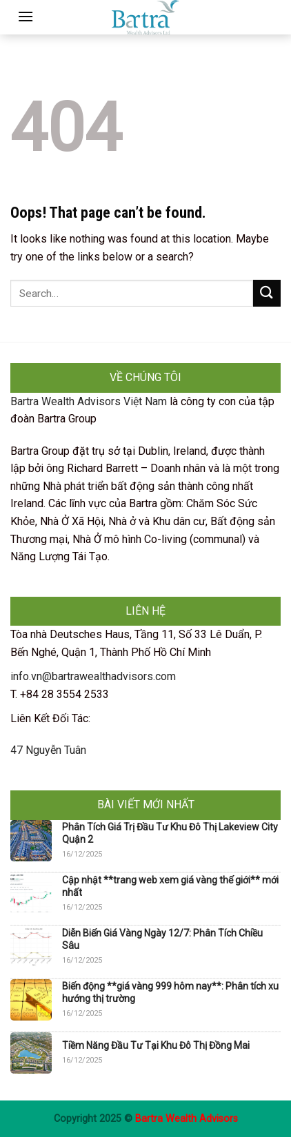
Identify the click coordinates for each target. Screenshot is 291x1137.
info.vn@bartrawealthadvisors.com (93, 676)
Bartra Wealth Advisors (186, 1119)
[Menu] (25, 16)
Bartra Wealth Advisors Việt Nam (88, 401)
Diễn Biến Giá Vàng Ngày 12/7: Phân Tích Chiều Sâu (162, 939)
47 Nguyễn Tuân (48, 750)
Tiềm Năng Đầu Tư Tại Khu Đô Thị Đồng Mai (156, 1045)
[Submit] (267, 293)
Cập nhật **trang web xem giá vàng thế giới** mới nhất (170, 886)
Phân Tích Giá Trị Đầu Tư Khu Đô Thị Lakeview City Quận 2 (170, 833)
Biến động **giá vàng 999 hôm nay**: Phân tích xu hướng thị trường (170, 992)
